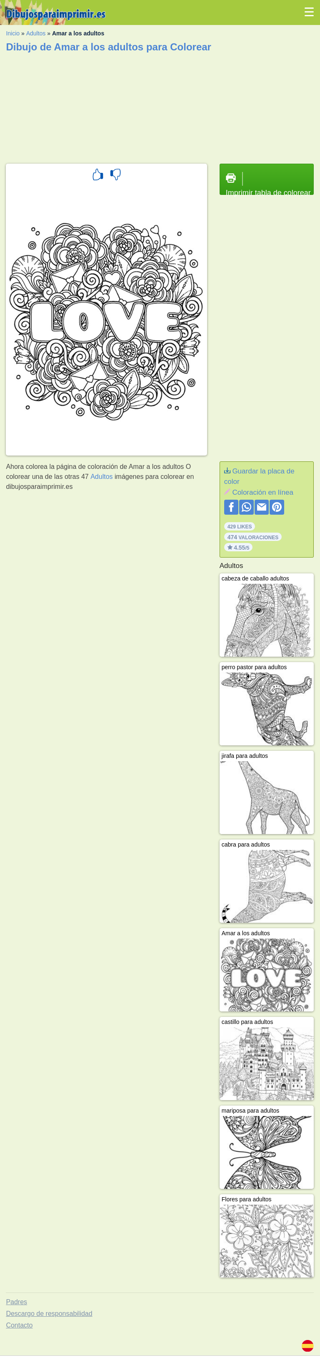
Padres (16, 1301)
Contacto (19, 1325)
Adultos (36, 33)
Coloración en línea (262, 492)
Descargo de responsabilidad (49, 1313)
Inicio (13, 33)
